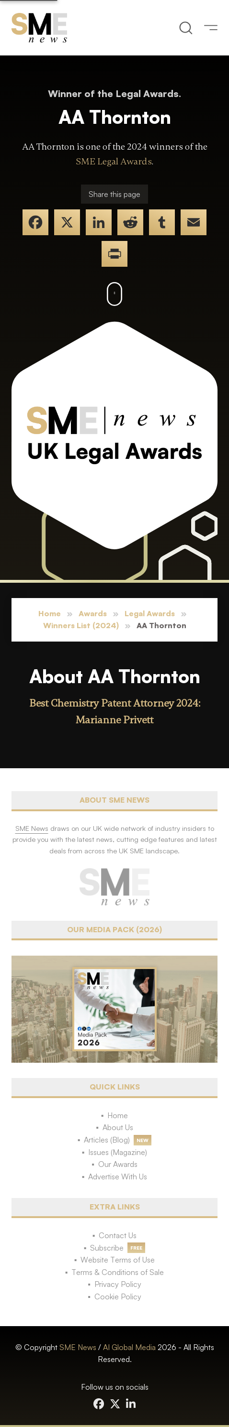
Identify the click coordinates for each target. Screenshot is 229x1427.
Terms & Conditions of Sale (117, 1272)
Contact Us (118, 1235)
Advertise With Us (117, 1176)
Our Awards (117, 1164)
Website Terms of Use (117, 1259)
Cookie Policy (117, 1296)
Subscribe (107, 1248)
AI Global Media (129, 1347)
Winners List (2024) (81, 625)
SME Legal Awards (114, 161)
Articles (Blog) (107, 1139)
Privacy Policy (117, 1284)
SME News (77, 1347)
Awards (93, 613)
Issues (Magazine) (117, 1152)
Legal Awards (150, 613)
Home (49, 613)
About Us (118, 1127)
